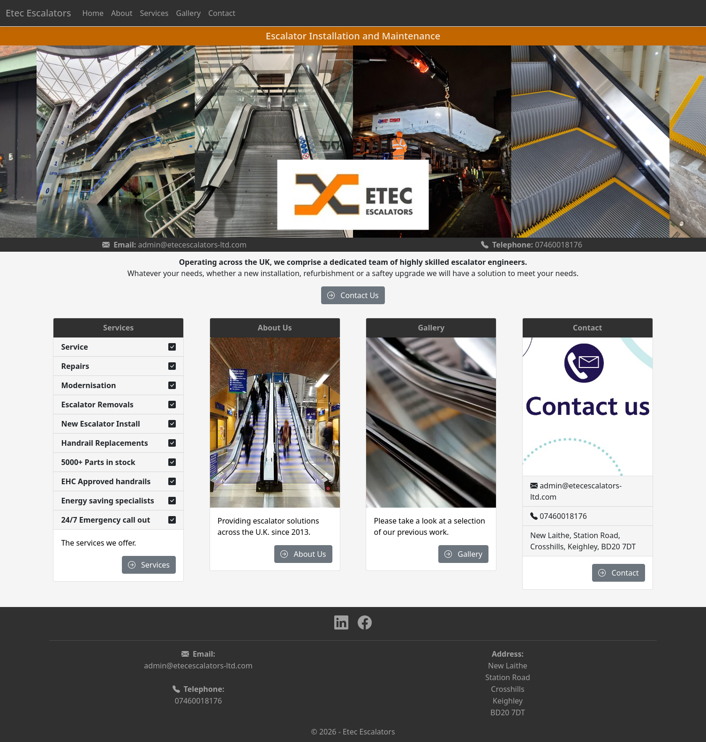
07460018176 (558, 245)
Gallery (188, 13)
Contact (221, 13)
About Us (303, 554)
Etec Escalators (38, 13)
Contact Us (353, 295)
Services (154, 13)
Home (93, 13)
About (121, 13)
